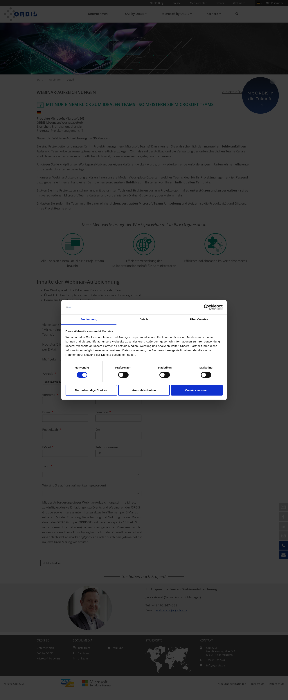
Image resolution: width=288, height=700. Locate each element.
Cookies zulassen (196, 390)
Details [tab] (144, 319)
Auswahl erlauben (144, 390)
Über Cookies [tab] (199, 319)
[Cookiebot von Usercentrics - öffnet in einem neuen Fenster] (206, 307)
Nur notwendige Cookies (91, 390)
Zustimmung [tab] (89, 319)
